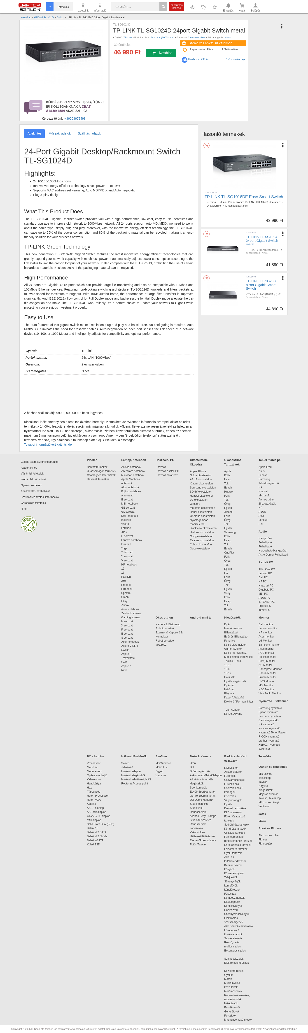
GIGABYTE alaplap (99, 816)
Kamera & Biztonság (168, 624)
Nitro (124, 670)
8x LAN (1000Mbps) (267, 294)
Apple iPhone (198, 471)
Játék (262, 814)
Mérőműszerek (233, 991)
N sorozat (127, 621)
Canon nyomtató (268, 720)
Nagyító (263, 786)
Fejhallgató (265, 542)
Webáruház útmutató (33, 479)
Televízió (265, 756)
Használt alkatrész (167, 475)
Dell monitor (266, 624)
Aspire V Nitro (130, 645)
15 (122, 568)
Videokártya (94, 779)
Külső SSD (93, 844)
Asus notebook (130, 609)
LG (226, 573)
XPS (124, 532)
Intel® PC (264, 610)
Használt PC (266, 585)
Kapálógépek (232, 901)
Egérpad (229, 685)
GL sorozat (127, 511)
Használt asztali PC (167, 471)
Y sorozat (127, 556)
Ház (89, 787)
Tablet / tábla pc (269, 460)
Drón (193, 763)
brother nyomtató (269, 740)
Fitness (263, 839)
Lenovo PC (265, 573)
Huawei (228, 491)
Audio (263, 531)
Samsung (230, 532)
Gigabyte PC (266, 589)
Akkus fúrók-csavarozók (238, 926)
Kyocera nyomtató (269, 728)
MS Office (161, 767)
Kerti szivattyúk (233, 905)
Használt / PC (165, 460)
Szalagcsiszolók (233, 958)
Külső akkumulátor (235, 644)
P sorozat (127, 629)
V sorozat (127, 560)
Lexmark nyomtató (270, 716)
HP (260, 487)
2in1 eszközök (267, 503)
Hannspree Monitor (270, 669)
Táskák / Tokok (233, 661)
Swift (124, 662)
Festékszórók (232, 1007)
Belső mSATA (96, 840)
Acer (261, 515)
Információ (99, 7)
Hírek (24, 508)
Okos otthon (164, 617)
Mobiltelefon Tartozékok (238, 656)
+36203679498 (75, 118)
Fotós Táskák (198, 844)
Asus (262, 471)
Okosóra (195, 503)
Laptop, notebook (133, 460)
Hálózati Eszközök (134, 756)
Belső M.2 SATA (96, 832)
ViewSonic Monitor (270, 693)
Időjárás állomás (268, 794)
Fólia (227, 475)
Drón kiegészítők (200, 771)
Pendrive (229, 640)
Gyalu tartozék (233, 853)
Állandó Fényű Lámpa (203, 816)
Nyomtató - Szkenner (273, 701)
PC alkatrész (95, 756)
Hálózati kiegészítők (133, 775)
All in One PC (267, 569)
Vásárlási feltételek (32, 473)
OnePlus (229, 552)
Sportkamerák (198, 787)
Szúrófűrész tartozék (236, 824)
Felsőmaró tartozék (235, 849)
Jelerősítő (127, 767)
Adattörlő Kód (29, 467)
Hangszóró (265, 538)
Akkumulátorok (235, 771)
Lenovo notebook (131, 540)
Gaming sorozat (131, 617)
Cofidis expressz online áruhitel (39, 461)
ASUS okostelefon (201, 479)
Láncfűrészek (234, 889)
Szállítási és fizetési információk (40, 497)
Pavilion (126, 576)
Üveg (227, 479)
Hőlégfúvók (231, 1003)
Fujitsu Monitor (267, 677)
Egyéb (228, 487)
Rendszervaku (198, 812)
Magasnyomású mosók (238, 1019)
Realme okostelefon (202, 540)
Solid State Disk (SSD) (100, 824)
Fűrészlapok (233, 784)
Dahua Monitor (267, 673)
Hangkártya (94, 783)
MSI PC (263, 593)
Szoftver (161, 756)
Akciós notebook (131, 467)
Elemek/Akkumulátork (203, 840)
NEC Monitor (266, 689)
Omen (125, 597)
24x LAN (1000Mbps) (162, 37)
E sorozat (127, 499)
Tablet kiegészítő (269, 483)
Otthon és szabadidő (273, 766)
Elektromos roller (269, 835)
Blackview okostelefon (203, 528)
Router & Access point (134, 783)
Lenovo (263, 475)
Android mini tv (200, 617)
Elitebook (126, 589)
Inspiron (126, 519)
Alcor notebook (130, 487)
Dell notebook (129, 515)
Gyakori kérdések (31, 485)
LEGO (262, 820)
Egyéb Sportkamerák (203, 791)
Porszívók (230, 1015)
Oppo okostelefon (200, 548)
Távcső (263, 782)
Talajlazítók (231, 877)
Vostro (125, 524)
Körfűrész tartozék (235, 828)
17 (122, 572)
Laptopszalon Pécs (201, 49)
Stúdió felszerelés (201, 820)
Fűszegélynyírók (235, 873)
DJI (192, 767)
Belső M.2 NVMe (98, 836)
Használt (161, 467)
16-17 (227, 673)
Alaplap (91, 803)
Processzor (93, 763)
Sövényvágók (234, 881)
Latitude (126, 528)
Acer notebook (130, 641)
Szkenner (264, 748)
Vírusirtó (161, 775)
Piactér (92, 460)
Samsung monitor (269, 644)
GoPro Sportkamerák (202, 795)
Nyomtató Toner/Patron (272, 732)
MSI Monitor (266, 685)
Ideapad (126, 544)
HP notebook (129, 564)
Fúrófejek (232, 775)
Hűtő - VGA (94, 799)
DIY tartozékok (233, 812)
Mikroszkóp (265, 773)
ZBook (125, 605)
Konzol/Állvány (233, 713)
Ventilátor (264, 806)
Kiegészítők (232, 617)
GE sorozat (128, 507)
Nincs (228, 37)
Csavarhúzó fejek (237, 780)
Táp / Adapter (232, 709)
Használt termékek (98, 479)
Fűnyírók (229, 869)
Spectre (126, 593)
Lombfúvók (231, 885)
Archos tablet (266, 499)
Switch (125, 649)
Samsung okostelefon (203, 487)
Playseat (229, 693)
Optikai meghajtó (97, 775)
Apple (227, 471)
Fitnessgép (265, 843)
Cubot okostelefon (201, 544)
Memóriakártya (233, 628)
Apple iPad (265, 467)
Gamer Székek (233, 648)
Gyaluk (233, 975)
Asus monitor (266, 648)
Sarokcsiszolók (234, 938)
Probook (126, 584)
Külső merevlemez (235, 652)
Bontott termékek (97, 467)
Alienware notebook (133, 471)
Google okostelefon (201, 536)
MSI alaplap (94, 820)
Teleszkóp (265, 777)
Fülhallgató (265, 546)
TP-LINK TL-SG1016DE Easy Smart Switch (244, 197)
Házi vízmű (231, 910)
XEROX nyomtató (269, 744)
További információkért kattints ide (48, 444)
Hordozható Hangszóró (272, 550)
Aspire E (126, 654)
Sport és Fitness (270, 828)
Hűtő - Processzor (98, 795)
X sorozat (127, 625)
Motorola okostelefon (202, 508)
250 (123, 580)
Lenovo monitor (268, 628)
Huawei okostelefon (202, 495)
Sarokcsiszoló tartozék (237, 845)
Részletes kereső (177, 6)
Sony (227, 593)
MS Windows (163, 763)
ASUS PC (265, 597)
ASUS (262, 511)
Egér (227, 624)
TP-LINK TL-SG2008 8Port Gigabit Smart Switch (261, 284)
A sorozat (127, 495)
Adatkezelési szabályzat (35, 491)
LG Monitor (265, 640)
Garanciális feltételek (33, 503)
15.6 (226, 669)
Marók (231, 979)
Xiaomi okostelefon (201, 483)
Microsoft (264, 495)
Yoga (124, 548)
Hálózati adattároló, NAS (136, 779)
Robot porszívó (165, 628)
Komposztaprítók (234, 897)
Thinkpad (126, 552)
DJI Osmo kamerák (202, 799)
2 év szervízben (196, 37)
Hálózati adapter (131, 771)
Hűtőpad (229, 689)
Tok (226, 483)
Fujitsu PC (265, 605)
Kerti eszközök (233, 865)
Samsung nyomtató (270, 708)
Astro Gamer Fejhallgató (273, 554)
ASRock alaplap (97, 812)
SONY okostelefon (201, 491)
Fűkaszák (230, 893)
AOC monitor (266, 652)
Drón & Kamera (200, 756)
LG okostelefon (199, 499)
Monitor (264, 617)
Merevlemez (94, 771)
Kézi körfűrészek (236, 971)
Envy (124, 601)
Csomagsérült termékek (101, 475)
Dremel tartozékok (237, 808)
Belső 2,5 (92, 828)
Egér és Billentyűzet (236, 636)
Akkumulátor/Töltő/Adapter (206, 775)
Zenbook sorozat (131, 613)
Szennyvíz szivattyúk (236, 914)
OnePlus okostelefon (202, 516)
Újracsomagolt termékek (101, 471)
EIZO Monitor (267, 681)
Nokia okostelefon (200, 475)
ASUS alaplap (96, 808)
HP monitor (265, 632)
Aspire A (126, 666)
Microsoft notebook (132, 475)
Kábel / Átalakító (234, 697)
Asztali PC (266, 562)
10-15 (227, 665)
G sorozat (127, 536)
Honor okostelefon (201, 512)
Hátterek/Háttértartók (202, 836)
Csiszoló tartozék (234, 832)
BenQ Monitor (267, 661)
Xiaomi (228, 512)
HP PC (263, 581)
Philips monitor (267, 656)
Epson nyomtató (268, 712)
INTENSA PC (267, 601)
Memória (92, 767)
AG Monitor (265, 665)
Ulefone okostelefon (202, 532)
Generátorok (231, 1011)
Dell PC (263, 577)
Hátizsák (229, 677)
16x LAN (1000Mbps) (256, 202)
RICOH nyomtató (269, 736)
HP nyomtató (266, 724)
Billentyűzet (231, 632)
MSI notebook (129, 503)
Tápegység (93, 791)
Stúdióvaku (197, 808)
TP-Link (128, 37)
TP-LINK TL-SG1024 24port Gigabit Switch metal (262, 240)
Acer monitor (266, 636)
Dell (261, 524)
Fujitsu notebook (131, 491)
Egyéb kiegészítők (235, 681)
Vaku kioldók (197, 832)
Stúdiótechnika (199, 803)
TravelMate (128, 658)
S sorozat (127, 637)
